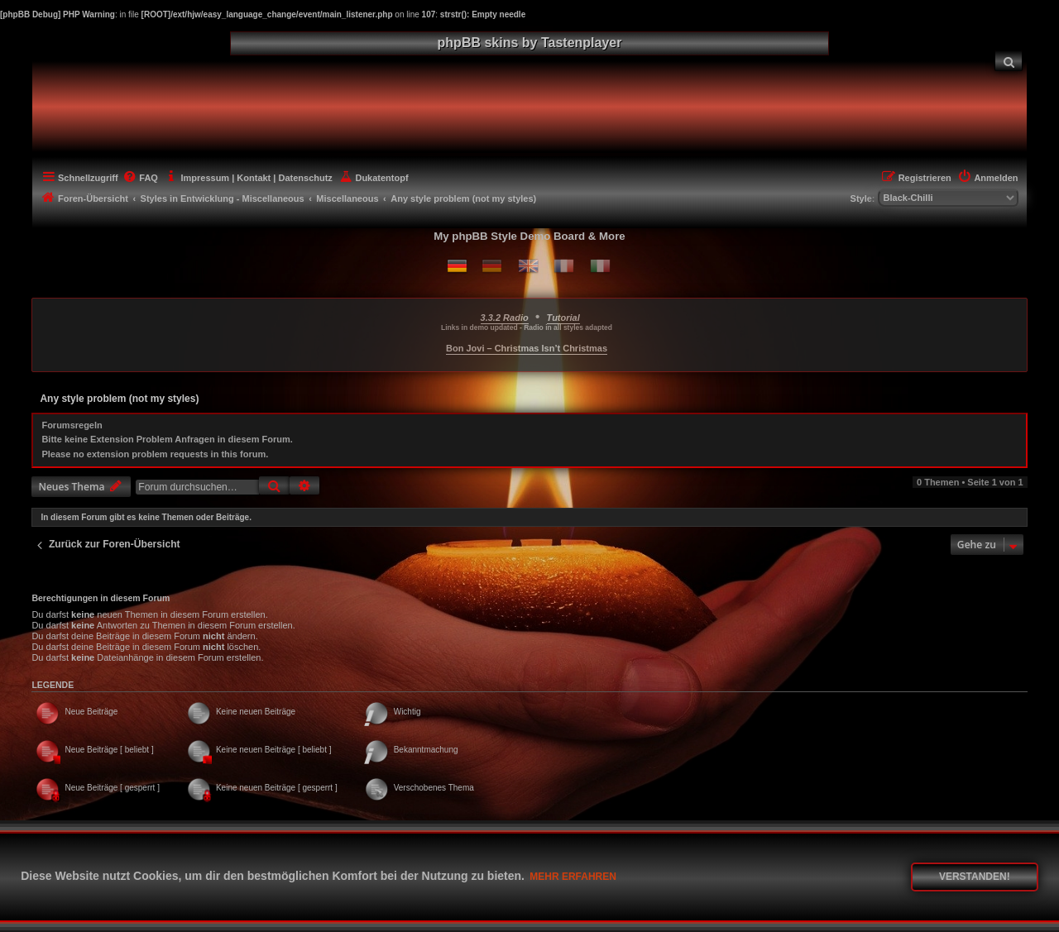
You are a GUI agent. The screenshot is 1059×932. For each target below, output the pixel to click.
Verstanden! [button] (974, 876)
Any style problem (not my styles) (119, 398)
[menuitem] (1008, 60)
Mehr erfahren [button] (573, 876)
